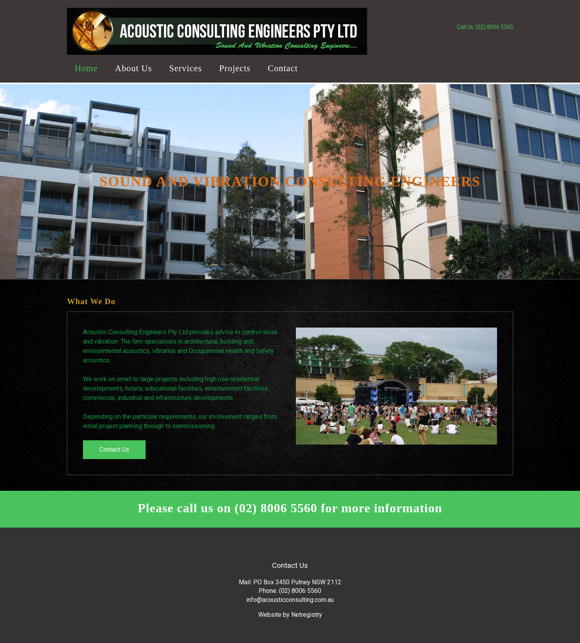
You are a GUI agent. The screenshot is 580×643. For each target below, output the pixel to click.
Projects (234, 68)
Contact (283, 68)
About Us (133, 68)
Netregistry (306, 614)
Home (86, 68)
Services (185, 68)
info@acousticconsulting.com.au (290, 599)
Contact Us (114, 449)
